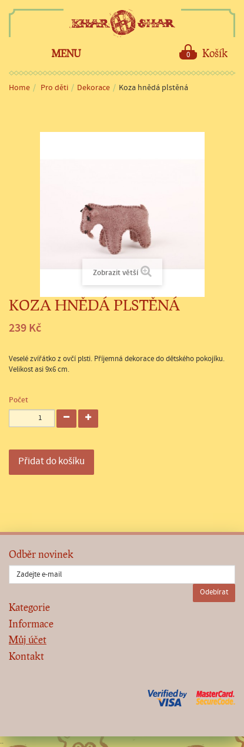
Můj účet (27, 639)
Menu (66, 54)
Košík (203, 52)
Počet (18, 400)
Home (19, 87)
